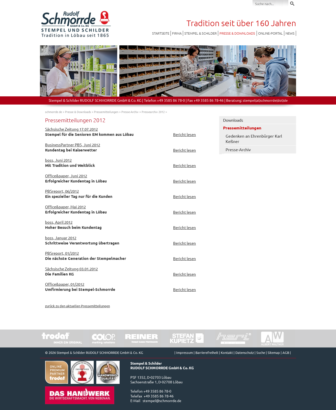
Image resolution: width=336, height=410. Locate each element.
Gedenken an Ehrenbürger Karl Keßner (254, 138)
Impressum (184, 352)
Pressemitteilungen (106, 112)
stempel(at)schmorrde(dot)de (265, 100)
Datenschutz (244, 352)
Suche (260, 352)
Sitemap (274, 352)
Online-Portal (270, 33)
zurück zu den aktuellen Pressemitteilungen (77, 306)
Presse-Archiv (130, 112)
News (290, 33)
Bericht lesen (184, 134)
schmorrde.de (53, 112)
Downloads (233, 119)
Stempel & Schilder (200, 33)
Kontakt (227, 352)
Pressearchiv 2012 (153, 112)
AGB (285, 352)
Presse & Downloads (237, 33)
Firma (177, 33)
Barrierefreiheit (206, 352)
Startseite (160, 33)
